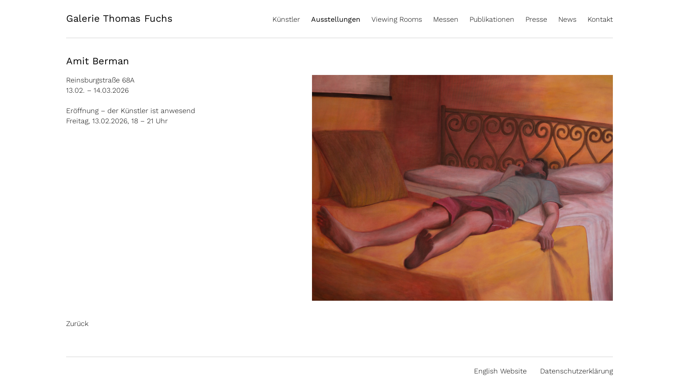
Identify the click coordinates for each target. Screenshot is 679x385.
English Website (500, 371)
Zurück (77, 323)
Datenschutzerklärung (576, 371)
